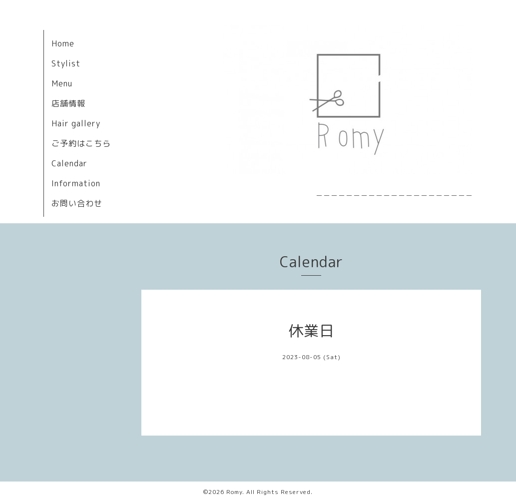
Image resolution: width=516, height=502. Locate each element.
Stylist (65, 63)
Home (62, 43)
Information (75, 183)
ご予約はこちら (81, 143)
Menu (61, 83)
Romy (234, 492)
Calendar (69, 163)
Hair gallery (75, 123)
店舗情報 (68, 103)
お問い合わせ (76, 203)
